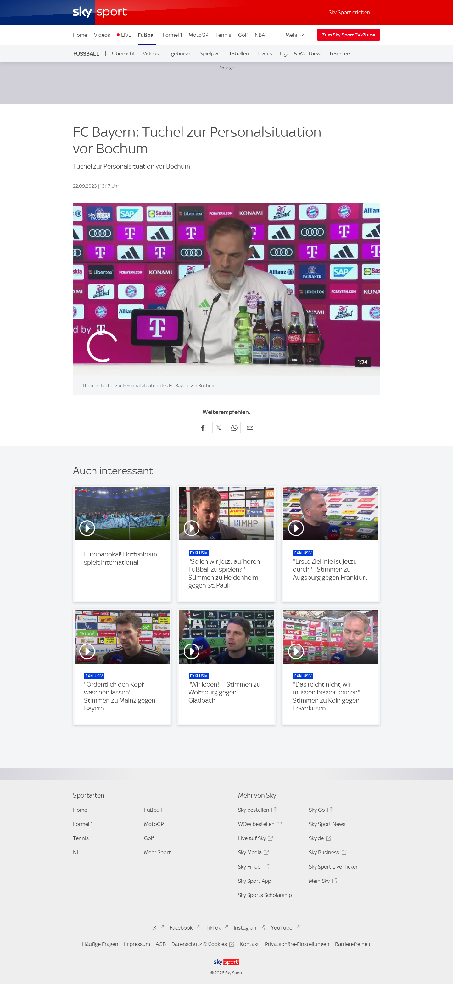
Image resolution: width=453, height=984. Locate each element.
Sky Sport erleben (349, 12)
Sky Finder (253, 868)
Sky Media (252, 853)
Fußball (147, 35)
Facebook (184, 929)
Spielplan (210, 53)
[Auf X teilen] (218, 427)
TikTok (216, 929)
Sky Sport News (327, 824)
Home (80, 35)
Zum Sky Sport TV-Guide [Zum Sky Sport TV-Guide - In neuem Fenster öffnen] (348, 35)
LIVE (126, 35)
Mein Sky (322, 882)
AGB (161, 944)
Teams (264, 53)
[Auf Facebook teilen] (203, 427)
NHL (78, 852)
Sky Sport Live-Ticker (333, 867)
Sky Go (319, 811)
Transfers (340, 53)
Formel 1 (172, 35)
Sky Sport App (254, 881)
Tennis (223, 35)
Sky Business (326, 853)
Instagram (248, 929)
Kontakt (249, 944)
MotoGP (199, 35)
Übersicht (123, 53)
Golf (243, 35)
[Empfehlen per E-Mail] (250, 427)
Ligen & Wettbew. (301, 53)
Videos (102, 35)
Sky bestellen (256, 811)
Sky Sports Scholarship (265, 895)
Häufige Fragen (100, 944)
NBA (260, 35)
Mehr (295, 35)
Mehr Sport (157, 852)
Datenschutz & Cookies (201, 945)
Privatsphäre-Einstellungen (297, 944)
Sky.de (319, 839)
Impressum (137, 944)
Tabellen (239, 53)
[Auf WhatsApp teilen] (234, 427)
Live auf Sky (254, 839)
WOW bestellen (259, 825)
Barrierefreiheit (353, 944)
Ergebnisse (179, 53)
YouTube (284, 929)
